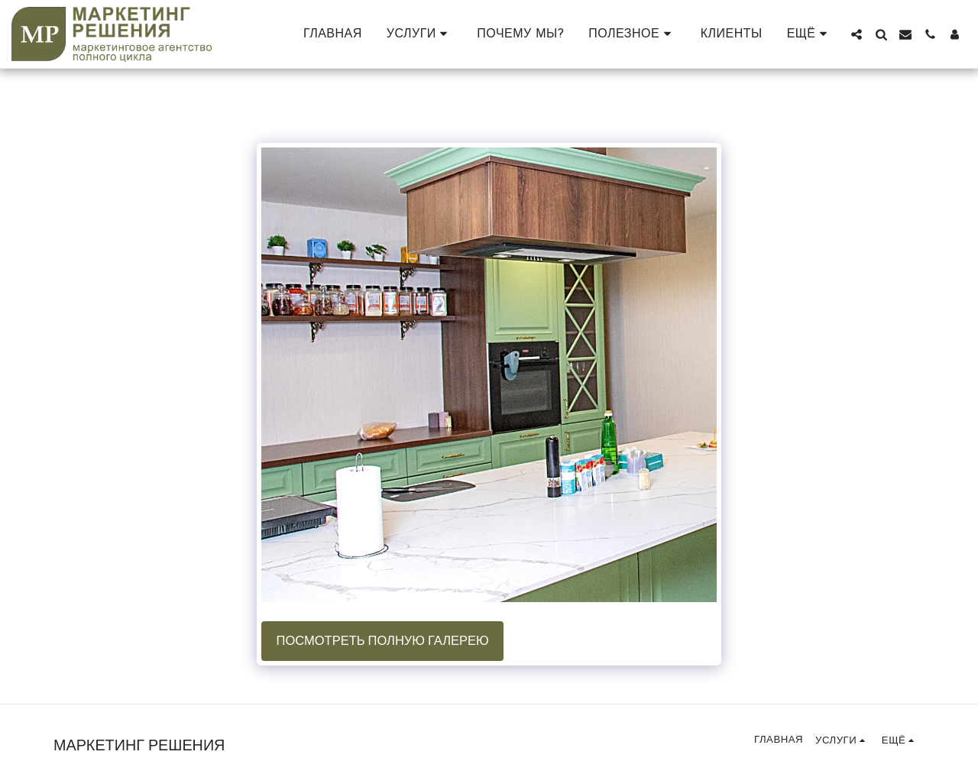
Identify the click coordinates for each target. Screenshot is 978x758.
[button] (420, 34)
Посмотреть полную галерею (383, 641)
